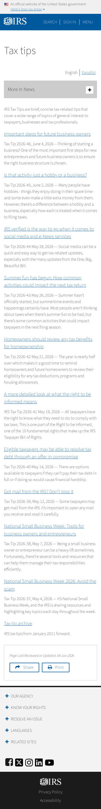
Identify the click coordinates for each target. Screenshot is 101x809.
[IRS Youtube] (49, 761)
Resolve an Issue (26, 719)
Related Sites (23, 742)
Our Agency (22, 696)
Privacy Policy (51, 792)
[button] (69, 22)
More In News (50, 90)
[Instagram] (29, 761)
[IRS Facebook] (9, 761)
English (71, 73)
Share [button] (28, 667)
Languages (21, 730)
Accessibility (50, 800)
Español (89, 73)
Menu (88, 22)
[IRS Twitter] (19, 761)
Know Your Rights (28, 708)
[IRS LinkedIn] (39, 761)
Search (50, 22)
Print (59, 667)
